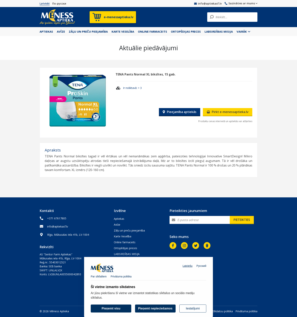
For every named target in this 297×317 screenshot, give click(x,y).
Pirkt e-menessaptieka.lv (228, 112)
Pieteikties (242, 220)
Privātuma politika (246, 311)
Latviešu (187, 270)
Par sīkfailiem (99, 281)
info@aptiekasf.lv (208, 3)
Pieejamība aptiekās (179, 112)
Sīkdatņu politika (223, 311)
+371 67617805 (56, 218)
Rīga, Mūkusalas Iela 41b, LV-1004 (68, 234)
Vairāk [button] (243, 31)
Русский (201, 270)
